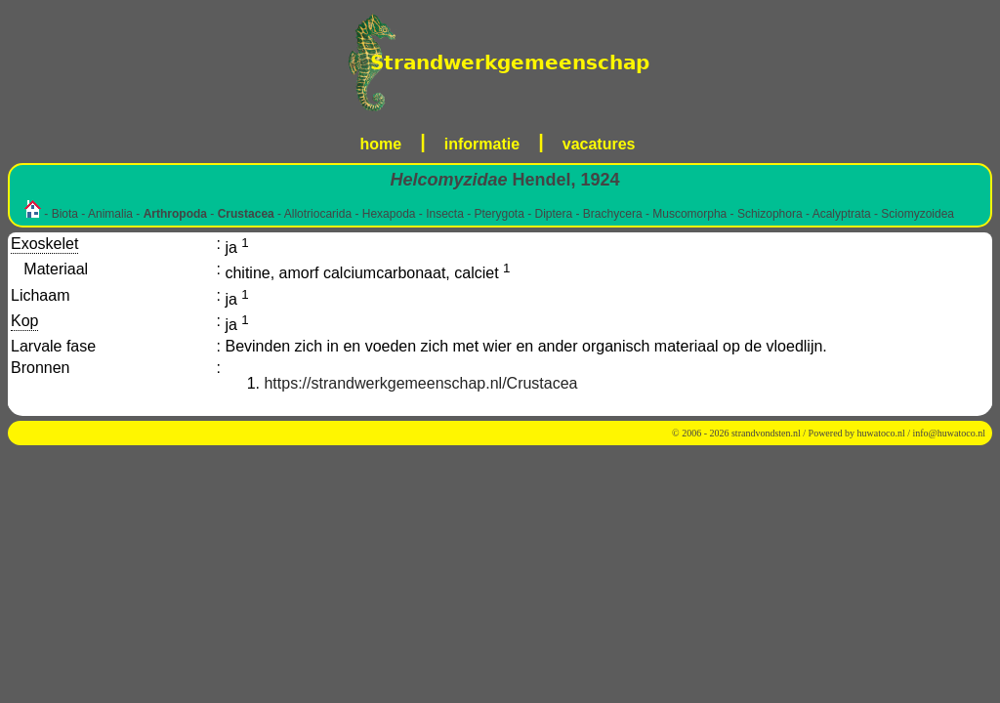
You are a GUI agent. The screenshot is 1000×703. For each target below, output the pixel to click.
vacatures (599, 144)
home (381, 144)
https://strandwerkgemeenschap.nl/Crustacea (420, 383)
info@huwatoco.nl (949, 433)
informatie (482, 144)
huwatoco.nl (881, 433)
